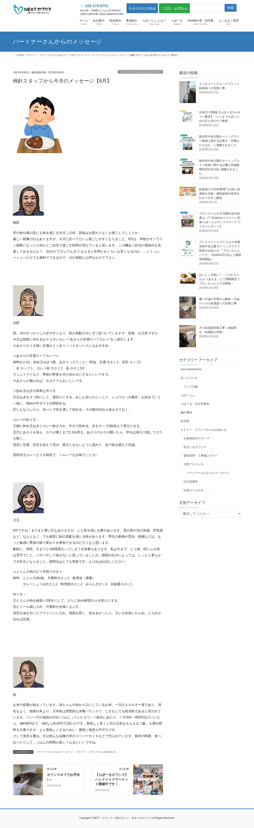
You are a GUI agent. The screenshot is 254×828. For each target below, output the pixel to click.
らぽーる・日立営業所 (195, 403)
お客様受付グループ (196, 438)
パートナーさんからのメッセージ (140, 71)
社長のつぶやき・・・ (197, 490)
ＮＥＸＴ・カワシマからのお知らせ (96, 751)
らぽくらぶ (188, 395)
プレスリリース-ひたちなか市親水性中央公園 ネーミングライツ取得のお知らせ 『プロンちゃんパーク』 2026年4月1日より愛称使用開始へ (220, 250)
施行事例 (186, 412)
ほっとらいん (189, 377)
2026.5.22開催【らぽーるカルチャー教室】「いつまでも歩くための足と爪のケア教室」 (220, 117)
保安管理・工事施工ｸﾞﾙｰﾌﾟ (200, 455)
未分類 (185, 421)
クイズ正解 (190, 386)
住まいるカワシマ (194, 447)
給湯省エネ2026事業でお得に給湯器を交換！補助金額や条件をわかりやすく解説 (219, 193)
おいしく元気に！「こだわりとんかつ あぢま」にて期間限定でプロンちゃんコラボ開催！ (219, 279)
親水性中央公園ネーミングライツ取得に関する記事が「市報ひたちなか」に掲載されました (219, 141)
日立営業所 (190, 481)
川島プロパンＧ (193, 464)
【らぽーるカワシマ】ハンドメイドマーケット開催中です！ (111, 779)
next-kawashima (191, 369)
